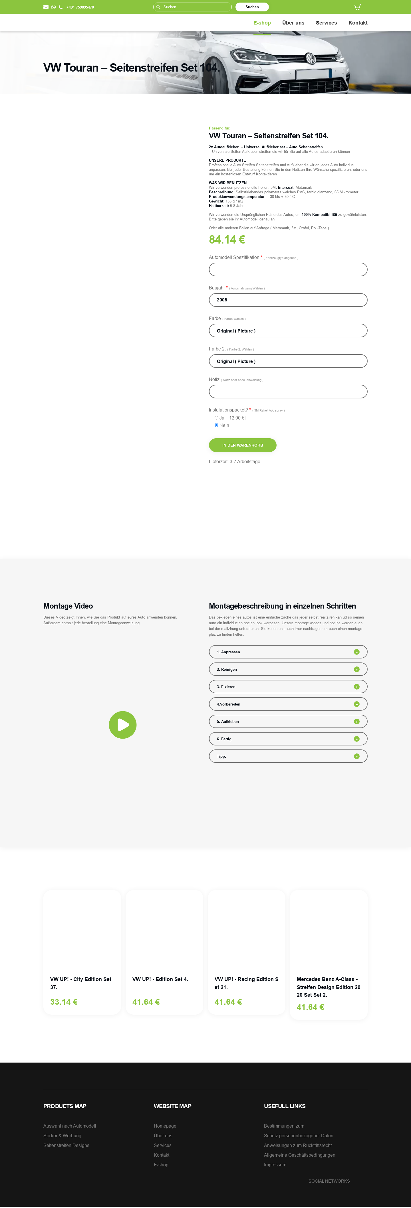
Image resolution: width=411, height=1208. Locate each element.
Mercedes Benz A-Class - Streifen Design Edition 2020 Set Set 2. (328, 987)
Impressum (275, 1165)
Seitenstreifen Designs (66, 1146)
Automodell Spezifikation (253, 257)
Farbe (227, 318)
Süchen (252, 7)
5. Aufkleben (228, 721)
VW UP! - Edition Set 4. (160, 979)
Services (326, 23)
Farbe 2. (231, 348)
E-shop (262, 23)
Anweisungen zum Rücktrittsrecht (298, 1146)
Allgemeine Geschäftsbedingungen (299, 1156)
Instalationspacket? (247, 409)
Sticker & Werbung (62, 1136)
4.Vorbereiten (228, 704)
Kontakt (358, 23)
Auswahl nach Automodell (69, 1127)
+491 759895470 (76, 7)
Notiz (236, 379)
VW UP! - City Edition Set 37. (80, 983)
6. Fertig (224, 739)
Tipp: (221, 756)
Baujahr (237, 287)
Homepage (165, 1127)
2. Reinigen (227, 669)
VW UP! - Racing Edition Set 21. (247, 983)
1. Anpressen (228, 652)
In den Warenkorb (242, 445)
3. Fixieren (226, 686)
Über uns (293, 23)
